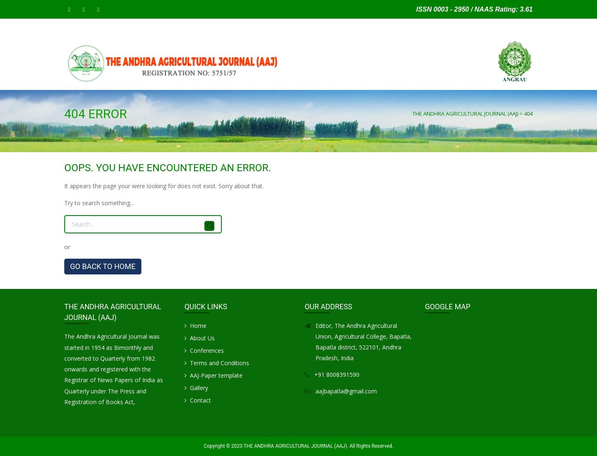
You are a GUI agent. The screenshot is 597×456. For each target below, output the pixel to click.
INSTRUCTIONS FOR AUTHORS (199, 81)
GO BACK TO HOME (103, 266)
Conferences (207, 350)
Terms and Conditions (219, 363)
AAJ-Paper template (216, 375)
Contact (495, 81)
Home (75, 81)
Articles (332, 81)
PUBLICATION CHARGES (279, 81)
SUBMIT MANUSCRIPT (121, 81)
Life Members (421, 81)
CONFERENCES (373, 81)
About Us (202, 338)
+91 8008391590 (336, 374)
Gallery (462, 81)
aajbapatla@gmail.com (346, 391)
